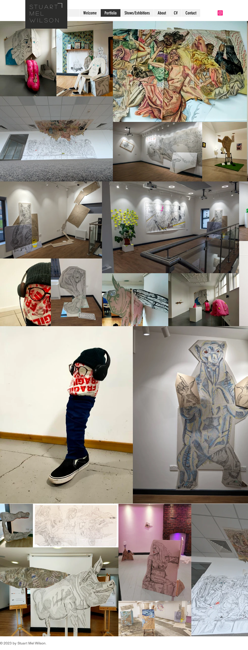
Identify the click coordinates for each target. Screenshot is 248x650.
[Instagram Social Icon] (220, 12)
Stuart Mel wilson (45, 13)
